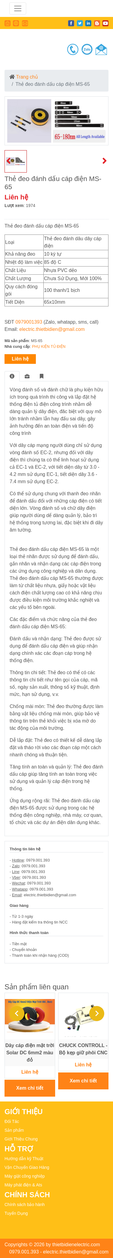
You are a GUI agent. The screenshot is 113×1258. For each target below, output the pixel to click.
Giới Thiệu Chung (21, 1139)
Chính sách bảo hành (25, 1204)
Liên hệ (20, 358)
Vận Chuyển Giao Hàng (27, 1167)
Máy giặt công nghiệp (25, 1176)
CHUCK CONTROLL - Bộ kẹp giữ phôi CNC (83, 1049)
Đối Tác (12, 1121)
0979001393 (28, 322)
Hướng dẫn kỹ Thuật (24, 1158)
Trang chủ (27, 76)
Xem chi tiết (29, 1088)
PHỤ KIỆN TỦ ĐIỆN (48, 346)
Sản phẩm (14, 1130)
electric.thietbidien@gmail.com (52, 329)
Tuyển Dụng (16, 1213)
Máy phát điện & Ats (23, 1184)
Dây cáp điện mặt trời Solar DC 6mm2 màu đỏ (29, 1052)
